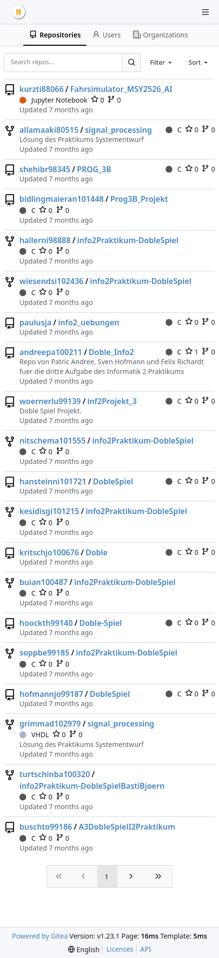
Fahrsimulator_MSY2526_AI (121, 89)
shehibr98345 (44, 169)
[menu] (84, 949)
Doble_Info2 (111, 352)
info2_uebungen (88, 322)
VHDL (34, 734)
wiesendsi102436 (51, 281)
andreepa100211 (50, 352)
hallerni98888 (44, 240)
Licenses (120, 949)
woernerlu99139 (50, 401)
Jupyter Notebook (53, 100)
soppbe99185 (44, 652)
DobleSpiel (113, 481)
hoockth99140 (46, 623)
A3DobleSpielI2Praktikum (127, 827)
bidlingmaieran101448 (61, 199)
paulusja (35, 322)
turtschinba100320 (54, 774)
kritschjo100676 (49, 552)
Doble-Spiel (100, 623)
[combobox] (161, 62)
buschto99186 (45, 827)
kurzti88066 (41, 89)
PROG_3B (94, 169)
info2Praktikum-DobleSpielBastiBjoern (92, 786)
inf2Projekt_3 (112, 401)
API (145, 949)
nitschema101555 (52, 440)
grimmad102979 (50, 723)
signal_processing (118, 130)
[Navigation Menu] (205, 12)
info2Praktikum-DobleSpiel (128, 240)
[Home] (18, 12)
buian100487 (43, 582)
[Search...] (131, 62)
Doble (96, 552)
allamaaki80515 (49, 130)
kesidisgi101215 (49, 511)
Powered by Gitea (40, 935)
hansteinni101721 (52, 481)
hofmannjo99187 (51, 694)
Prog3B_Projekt (139, 199)
